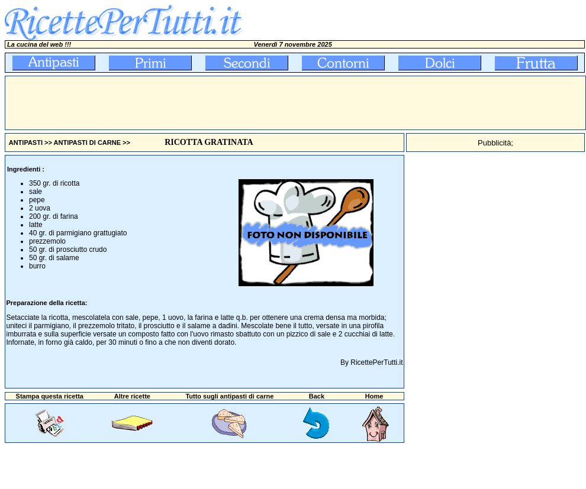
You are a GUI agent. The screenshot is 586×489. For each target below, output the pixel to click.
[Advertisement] (220, 102)
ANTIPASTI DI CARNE (87, 142)
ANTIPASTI (26, 142)
